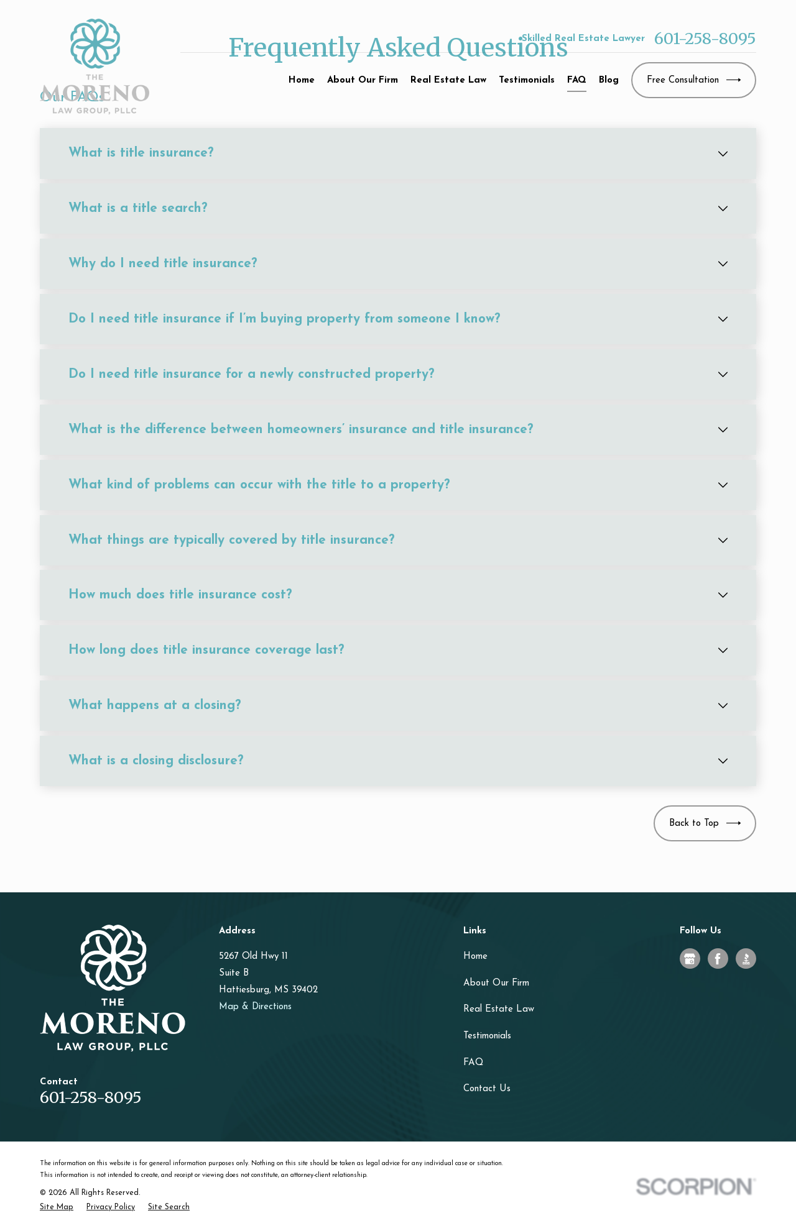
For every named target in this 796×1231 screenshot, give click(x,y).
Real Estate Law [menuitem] (448, 80)
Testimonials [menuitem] (527, 80)
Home (475, 956)
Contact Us (487, 1089)
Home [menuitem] (302, 80)
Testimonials (487, 1036)
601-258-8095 (705, 39)
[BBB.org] (746, 958)
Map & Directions (255, 1007)
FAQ (473, 1063)
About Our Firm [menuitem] (362, 80)
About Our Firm (496, 983)
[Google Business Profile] (689, 958)
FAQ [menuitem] (576, 80)
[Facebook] (717, 958)
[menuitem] (56, 1208)
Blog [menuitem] (609, 80)
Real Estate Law (498, 1009)
